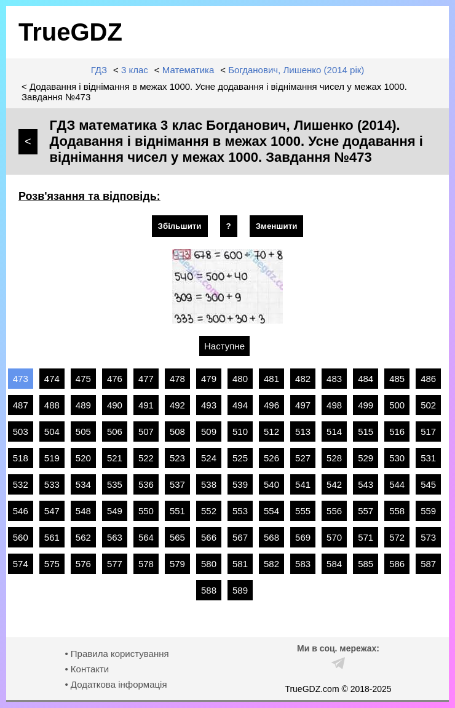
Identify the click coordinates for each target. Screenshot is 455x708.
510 (240, 431)
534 (83, 484)
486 (428, 378)
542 (334, 484)
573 (428, 537)
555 (303, 511)
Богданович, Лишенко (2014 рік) (296, 70)
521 (114, 458)
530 (397, 458)
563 (114, 537)
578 (146, 564)
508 (177, 431)
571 (365, 537)
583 (303, 564)
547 (52, 511)
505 (83, 431)
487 (20, 405)
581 (240, 564)
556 (334, 511)
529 (365, 458)
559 (428, 511)
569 (303, 537)
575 (52, 564)
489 (83, 405)
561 (52, 537)
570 (334, 537)
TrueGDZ (70, 32)
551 (177, 511)
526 (271, 458)
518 (20, 458)
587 (428, 564)
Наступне (224, 346)
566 (208, 537)
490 (114, 405)
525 (240, 458)
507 (146, 431)
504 (52, 431)
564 (146, 537)
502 (428, 405)
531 (428, 458)
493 (208, 405)
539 (240, 484)
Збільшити (180, 226)
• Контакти (87, 669)
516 (397, 431)
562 (83, 537)
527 (303, 458)
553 (240, 511)
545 (428, 484)
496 (271, 405)
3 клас (134, 70)
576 (83, 564)
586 (397, 564)
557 (365, 511)
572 (397, 537)
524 (208, 458)
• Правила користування (116, 653)
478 (177, 378)
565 (177, 537)
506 (114, 431)
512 (271, 431)
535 (114, 484)
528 (334, 458)
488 (52, 405)
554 (271, 511)
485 (397, 378)
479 (208, 378)
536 (146, 484)
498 (334, 405)
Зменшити (277, 226)
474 (52, 378)
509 (208, 431)
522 (146, 458)
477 (146, 378)
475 (83, 378)
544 (397, 484)
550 (146, 511)
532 (20, 484)
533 (52, 484)
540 (271, 484)
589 (240, 590)
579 (177, 564)
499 (365, 405)
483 (334, 378)
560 (20, 537)
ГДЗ (99, 70)
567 (240, 537)
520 (83, 458)
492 (177, 405)
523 (177, 458)
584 (334, 564)
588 (208, 590)
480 (240, 378)
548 (83, 511)
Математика (188, 70)
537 (177, 484)
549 (114, 511)
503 (20, 431)
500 (397, 405)
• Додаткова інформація (116, 684)
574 (20, 564)
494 (240, 405)
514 (334, 431)
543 (365, 484)
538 (208, 484)
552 (208, 511)
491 (146, 405)
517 (428, 431)
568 (271, 537)
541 (303, 484)
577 (114, 564)
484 (365, 378)
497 (303, 405)
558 (397, 511)
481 (271, 378)
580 (208, 564)
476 (114, 378)
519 (52, 458)
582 (271, 564)
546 (20, 511)
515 (365, 431)
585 (365, 564)
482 (303, 378)
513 (303, 431)
